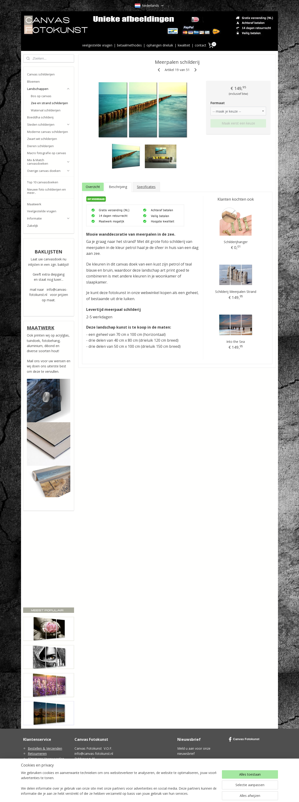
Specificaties (146, 187)
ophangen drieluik (159, 45)
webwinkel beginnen (162, 793)
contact (200, 45)
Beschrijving (118, 187)
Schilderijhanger (235, 241)
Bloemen (33, 81)
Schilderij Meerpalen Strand (235, 291)
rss (144, 793)
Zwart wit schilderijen (42, 139)
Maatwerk (34, 204)
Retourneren (37, 753)
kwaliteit (184, 45)
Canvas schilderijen (41, 74)
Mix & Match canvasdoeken (48, 161)
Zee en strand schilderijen (49, 103)
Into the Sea (235, 341)
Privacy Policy (38, 764)
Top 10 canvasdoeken (42, 182)
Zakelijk (32, 226)
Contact (34, 774)
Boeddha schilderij (40, 117)
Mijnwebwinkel (202, 793)
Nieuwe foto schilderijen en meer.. (46, 191)
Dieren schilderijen (40, 146)
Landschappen (48, 89)
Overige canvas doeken (48, 171)
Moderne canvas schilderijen (47, 132)
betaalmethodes (129, 45)
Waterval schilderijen (46, 110)
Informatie (48, 218)
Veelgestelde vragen (41, 211)
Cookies (34, 769)
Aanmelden (189, 764)
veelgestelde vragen (97, 45)
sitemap (134, 793)
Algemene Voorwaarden (46, 758)
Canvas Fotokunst (244, 739)
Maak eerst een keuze (238, 123)
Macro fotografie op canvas (46, 153)
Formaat (217, 103)
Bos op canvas (41, 96)
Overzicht (92, 187)
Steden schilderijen (48, 124)
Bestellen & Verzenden (45, 748)
